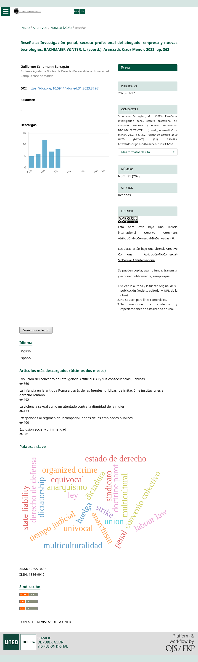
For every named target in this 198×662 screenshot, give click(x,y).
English (25, 351)
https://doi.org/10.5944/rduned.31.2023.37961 (64, 88)
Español (25, 358)
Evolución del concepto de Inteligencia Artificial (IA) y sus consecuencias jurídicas (82, 379)
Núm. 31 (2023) (61, 28)
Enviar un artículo (36, 330)
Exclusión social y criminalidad (42, 429)
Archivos (40, 28)
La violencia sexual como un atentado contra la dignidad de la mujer (71, 406)
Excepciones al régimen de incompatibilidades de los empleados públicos (76, 418)
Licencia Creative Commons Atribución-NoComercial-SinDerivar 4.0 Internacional (148, 254)
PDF (127, 68)
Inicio (25, 28)
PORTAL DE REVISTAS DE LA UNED (45, 622)
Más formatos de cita (135, 152)
